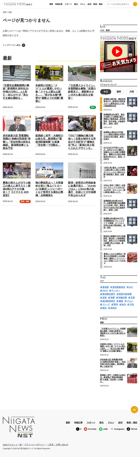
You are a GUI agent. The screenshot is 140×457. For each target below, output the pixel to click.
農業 (121, 300)
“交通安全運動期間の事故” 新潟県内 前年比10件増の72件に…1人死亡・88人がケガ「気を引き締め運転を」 (16, 91)
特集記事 (58, 4)
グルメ (82, 4)
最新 (51, 4)
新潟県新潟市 (119, 287)
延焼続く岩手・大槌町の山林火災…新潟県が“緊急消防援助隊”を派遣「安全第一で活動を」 (113, 378)
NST (131, 287)
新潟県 (105, 287)
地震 (112, 297)
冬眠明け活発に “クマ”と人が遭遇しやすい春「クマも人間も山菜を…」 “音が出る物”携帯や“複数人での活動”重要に (113, 347)
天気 (132, 304)
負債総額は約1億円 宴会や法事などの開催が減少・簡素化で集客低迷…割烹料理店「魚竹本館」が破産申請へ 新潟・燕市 (114, 118)
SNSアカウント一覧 (12, 444)
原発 (104, 297)
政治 (124, 304)
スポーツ (68, 4)
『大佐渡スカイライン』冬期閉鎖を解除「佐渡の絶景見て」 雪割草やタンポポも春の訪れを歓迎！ (82, 91)
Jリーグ (106, 304)
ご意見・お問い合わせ (57, 444)
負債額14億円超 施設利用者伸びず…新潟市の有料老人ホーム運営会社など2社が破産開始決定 (114, 102)
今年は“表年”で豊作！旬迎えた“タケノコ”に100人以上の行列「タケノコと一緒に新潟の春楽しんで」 (114, 188)
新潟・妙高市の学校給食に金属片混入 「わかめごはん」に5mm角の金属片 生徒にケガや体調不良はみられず (82, 189)
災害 (133, 297)
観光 (76, 4)
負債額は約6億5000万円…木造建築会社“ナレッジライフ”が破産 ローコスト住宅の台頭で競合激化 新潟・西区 (114, 222)
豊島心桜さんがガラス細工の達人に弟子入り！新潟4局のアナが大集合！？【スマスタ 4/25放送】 (17, 189)
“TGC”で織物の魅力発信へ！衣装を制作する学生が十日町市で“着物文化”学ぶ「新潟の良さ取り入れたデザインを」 (82, 142)
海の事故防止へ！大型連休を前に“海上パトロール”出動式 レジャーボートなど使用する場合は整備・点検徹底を (49, 189)
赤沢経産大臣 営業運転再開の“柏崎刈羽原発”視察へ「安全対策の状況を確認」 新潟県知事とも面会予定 (17, 142)
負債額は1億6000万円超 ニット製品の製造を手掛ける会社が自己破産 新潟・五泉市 (114, 135)
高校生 (113, 307)
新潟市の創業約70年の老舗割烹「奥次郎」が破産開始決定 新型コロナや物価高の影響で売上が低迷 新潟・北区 (114, 240)
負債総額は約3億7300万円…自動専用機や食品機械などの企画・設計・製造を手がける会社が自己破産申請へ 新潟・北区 (114, 205)
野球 (116, 304)
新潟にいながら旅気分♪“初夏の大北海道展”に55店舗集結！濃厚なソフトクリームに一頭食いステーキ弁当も (115, 258)
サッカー (116, 290)
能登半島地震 (125, 294)
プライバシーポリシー (34, 444)
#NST (105, 290)
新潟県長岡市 (108, 300)
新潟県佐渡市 (108, 294)
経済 (89, 4)
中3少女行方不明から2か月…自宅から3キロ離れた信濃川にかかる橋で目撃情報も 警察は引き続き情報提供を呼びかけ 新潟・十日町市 (114, 153)
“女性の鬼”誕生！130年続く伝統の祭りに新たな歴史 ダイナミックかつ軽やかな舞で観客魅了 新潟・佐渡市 (114, 171)
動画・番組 (97, 4)
